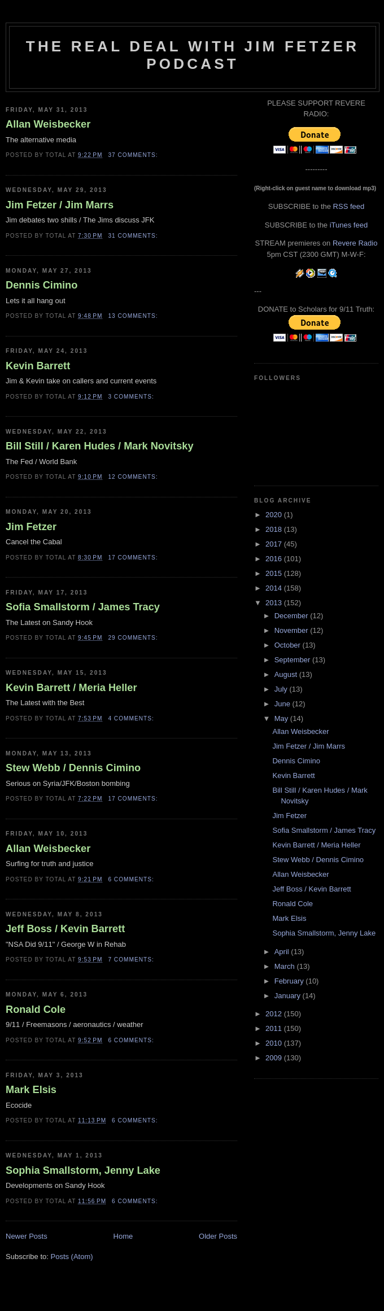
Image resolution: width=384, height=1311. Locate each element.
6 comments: (132, 879)
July (282, 689)
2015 (274, 573)
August (286, 674)
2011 (274, 1028)
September (293, 660)
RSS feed (349, 206)
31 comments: (134, 236)
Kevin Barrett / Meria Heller (71, 687)
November (292, 630)
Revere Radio (355, 243)
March (285, 966)
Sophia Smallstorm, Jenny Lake (83, 1170)
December (292, 615)
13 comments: (134, 316)
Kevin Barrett (38, 366)
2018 (274, 529)
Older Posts (218, 1236)
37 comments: (134, 155)
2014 (274, 588)
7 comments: (132, 959)
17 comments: (134, 557)
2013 (274, 602)
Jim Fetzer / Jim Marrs (60, 205)
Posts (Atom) (72, 1256)
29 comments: (134, 638)
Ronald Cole (36, 1009)
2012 (274, 1014)
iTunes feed (349, 225)
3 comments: (132, 397)
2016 (274, 558)
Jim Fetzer (31, 526)
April (282, 951)
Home (123, 1236)
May (282, 718)
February (290, 981)
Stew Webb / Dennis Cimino (73, 768)
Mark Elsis (31, 1089)
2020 (274, 514)
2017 (274, 544)
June (283, 704)
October (288, 645)
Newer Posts (26, 1236)
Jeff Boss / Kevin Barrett (65, 928)
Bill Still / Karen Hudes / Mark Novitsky (100, 446)
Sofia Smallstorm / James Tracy (83, 607)
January (288, 995)
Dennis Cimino (41, 285)
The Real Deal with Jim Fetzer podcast (192, 55)
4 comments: (132, 718)
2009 (274, 1058)
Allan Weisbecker (48, 124)
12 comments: (134, 477)
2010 (274, 1043)
